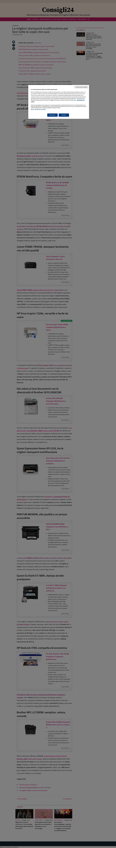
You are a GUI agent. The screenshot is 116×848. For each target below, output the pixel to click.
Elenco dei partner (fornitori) (38, 109)
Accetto (64, 115)
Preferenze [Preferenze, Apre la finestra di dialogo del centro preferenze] (52, 115)
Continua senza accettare (81, 87)
